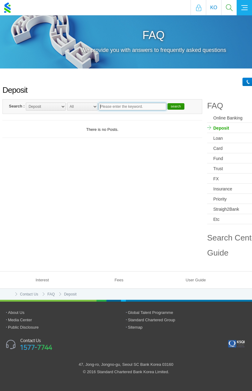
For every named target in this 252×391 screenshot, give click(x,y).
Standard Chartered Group (151, 320)
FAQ (51, 294)
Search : (17, 106)
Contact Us (29, 294)
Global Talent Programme (150, 312)
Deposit (70, 294)
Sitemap (135, 327)
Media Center (20, 320)
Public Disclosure (23, 327)
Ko (213, 7)
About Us (16, 312)
